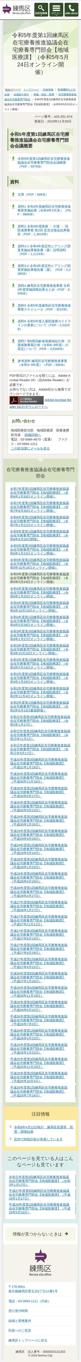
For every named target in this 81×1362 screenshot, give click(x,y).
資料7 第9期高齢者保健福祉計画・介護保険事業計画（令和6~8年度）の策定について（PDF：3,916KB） (44, 345)
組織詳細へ (33, 435)
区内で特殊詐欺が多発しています (38, 1139)
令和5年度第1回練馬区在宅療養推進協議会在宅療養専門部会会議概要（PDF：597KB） (43, 162)
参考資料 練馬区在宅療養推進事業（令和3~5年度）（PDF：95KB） (42, 363)
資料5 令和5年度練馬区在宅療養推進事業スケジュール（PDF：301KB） (44, 307)
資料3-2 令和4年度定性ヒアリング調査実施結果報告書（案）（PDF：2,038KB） (44, 269)
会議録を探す (21, 94)
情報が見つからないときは (37, 1234)
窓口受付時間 (18, 1311)
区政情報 (48, 89)
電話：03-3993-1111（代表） (29, 1301)
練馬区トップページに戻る (27, 1340)
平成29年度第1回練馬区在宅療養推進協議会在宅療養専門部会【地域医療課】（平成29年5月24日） (39, 1208)
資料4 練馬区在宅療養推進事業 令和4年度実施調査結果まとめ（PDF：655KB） (43, 289)
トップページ (31, 89)
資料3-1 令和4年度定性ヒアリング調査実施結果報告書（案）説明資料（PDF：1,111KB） (43, 250)
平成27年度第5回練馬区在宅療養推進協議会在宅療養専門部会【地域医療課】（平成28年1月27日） (39, 1194)
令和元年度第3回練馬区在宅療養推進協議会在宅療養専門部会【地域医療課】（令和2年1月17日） (39, 1180)
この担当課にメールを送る (30, 448)
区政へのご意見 (19, 1330)
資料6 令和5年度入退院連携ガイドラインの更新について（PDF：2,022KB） (44, 325)
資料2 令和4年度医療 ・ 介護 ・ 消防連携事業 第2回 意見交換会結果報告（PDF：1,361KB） (43, 230)
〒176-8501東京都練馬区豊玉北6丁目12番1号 (33, 1289)
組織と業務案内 (19, 1321)
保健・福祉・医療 (43, 94)
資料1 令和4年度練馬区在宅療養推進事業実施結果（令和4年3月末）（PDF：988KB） (44, 210)
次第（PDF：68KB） (33, 194)
